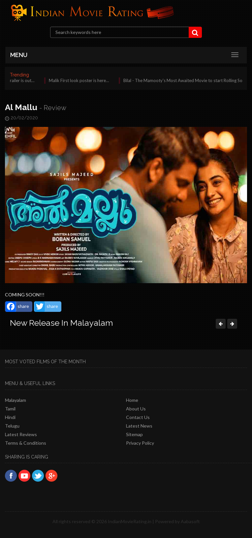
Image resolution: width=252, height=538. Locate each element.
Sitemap (134, 434)
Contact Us (138, 417)
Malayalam (15, 400)
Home (132, 400)
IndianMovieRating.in (129, 521)
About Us (136, 408)
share (17, 306)
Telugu (12, 426)
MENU (18, 54)
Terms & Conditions (25, 443)
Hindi (10, 417)
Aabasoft (190, 521)
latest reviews (21, 434)
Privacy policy (140, 443)
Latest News (139, 426)
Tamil (10, 408)
